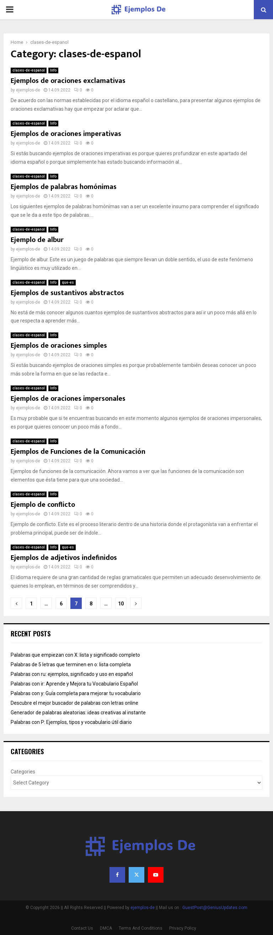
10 (121, 603)
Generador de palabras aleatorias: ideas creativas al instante (78, 712)
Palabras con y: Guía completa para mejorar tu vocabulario (76, 693)
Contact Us (82, 928)
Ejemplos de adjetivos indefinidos (64, 558)
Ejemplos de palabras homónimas (64, 187)
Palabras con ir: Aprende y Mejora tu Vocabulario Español (74, 684)
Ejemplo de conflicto (43, 505)
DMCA (106, 928)
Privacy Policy (182, 928)
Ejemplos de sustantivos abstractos (67, 293)
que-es (68, 282)
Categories (23, 771)
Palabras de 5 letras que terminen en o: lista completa (71, 664)
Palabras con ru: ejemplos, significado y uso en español (72, 674)
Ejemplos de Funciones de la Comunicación (78, 452)
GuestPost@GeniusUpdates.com (214, 907)
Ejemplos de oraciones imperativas (66, 134)
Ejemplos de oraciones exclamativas (68, 81)
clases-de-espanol (28, 70)
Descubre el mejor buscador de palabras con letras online (74, 703)
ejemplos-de (28, 90)
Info (53, 70)
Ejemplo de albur (37, 240)
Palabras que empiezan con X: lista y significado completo (75, 655)
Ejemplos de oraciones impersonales (68, 399)
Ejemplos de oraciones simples (59, 346)
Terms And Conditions (140, 928)
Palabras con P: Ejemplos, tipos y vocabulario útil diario (71, 722)
